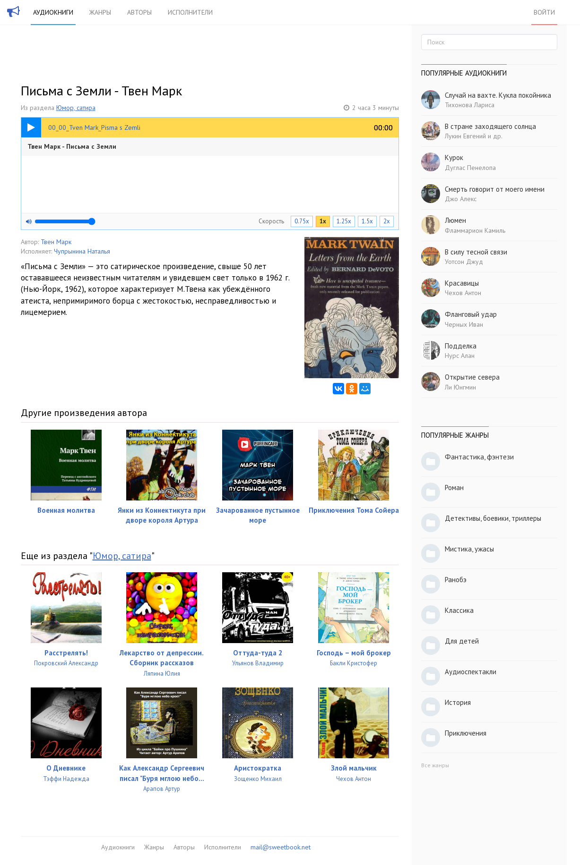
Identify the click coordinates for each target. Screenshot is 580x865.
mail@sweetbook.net (281, 847)
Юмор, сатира (75, 107)
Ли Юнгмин (460, 387)
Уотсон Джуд (464, 261)
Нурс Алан (460, 355)
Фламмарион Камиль (475, 230)
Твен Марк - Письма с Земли (71, 146)
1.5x (367, 221)
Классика (459, 610)
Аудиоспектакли (470, 671)
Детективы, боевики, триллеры (493, 518)
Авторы (139, 12)
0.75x (301, 221)
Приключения (465, 733)
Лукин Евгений (465, 136)
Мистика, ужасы (469, 548)
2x (386, 221)
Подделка (460, 345)
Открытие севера (472, 377)
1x (323, 221)
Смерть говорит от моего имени (495, 189)
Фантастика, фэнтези (479, 456)
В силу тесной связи (476, 251)
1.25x (344, 221)
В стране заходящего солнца (490, 126)
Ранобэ (456, 579)
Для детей (462, 640)
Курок (454, 157)
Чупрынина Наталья (82, 251)
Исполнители (190, 12)
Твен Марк (56, 241)
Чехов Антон (463, 292)
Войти (544, 12)
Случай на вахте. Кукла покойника (498, 95)
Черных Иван (464, 324)
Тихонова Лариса (469, 105)
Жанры (100, 12)
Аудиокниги (53, 12)
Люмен (455, 220)
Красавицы (462, 283)
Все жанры (435, 765)
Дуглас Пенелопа (470, 167)
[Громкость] (65, 221)
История (458, 702)
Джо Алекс (460, 199)
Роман (454, 487)
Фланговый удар (471, 314)
